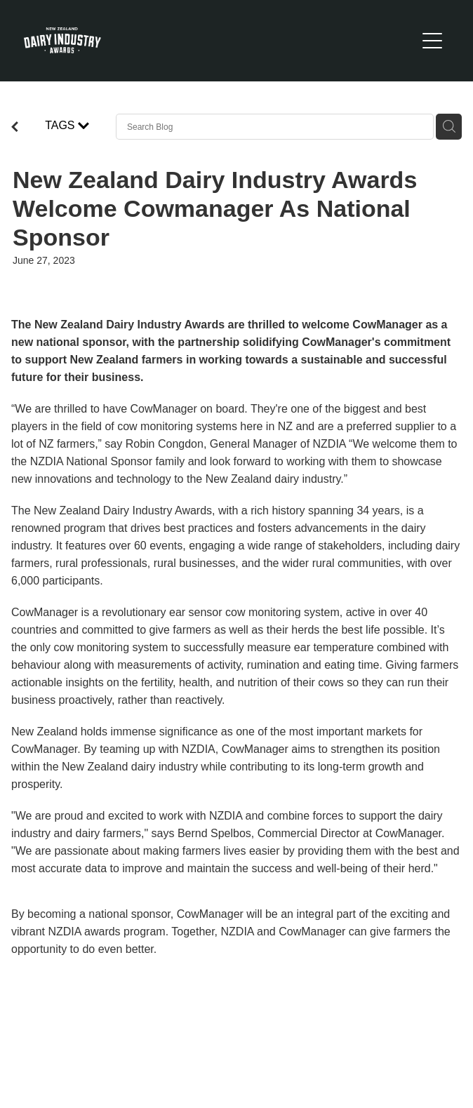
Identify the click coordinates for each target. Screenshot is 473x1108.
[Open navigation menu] (432, 41)
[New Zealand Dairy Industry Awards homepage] (220, 40)
